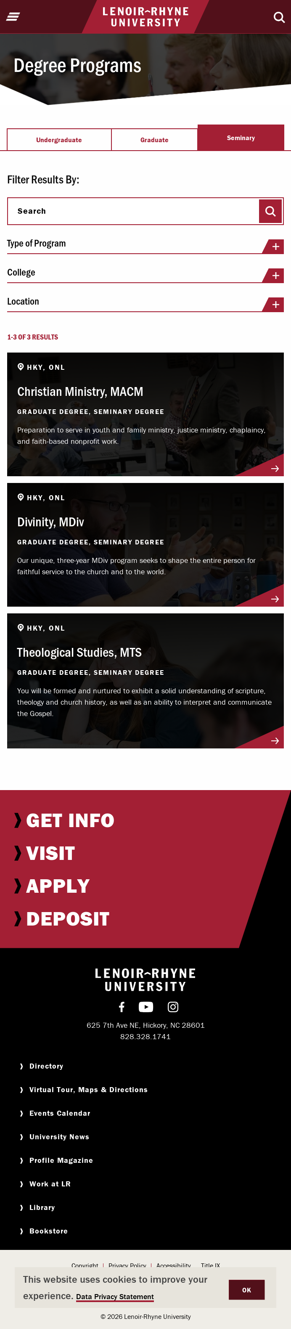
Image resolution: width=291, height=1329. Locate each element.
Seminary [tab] (241, 137)
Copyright (84, 1265)
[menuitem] (145, 820)
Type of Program (145, 246)
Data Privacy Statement (115, 1296)
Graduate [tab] (154, 139)
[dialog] (145, 1287)
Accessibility (173, 1265)
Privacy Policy (127, 1265)
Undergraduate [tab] (59, 139)
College (145, 275)
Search (32, 210)
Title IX (210, 1265)
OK (246, 1290)
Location (145, 304)
